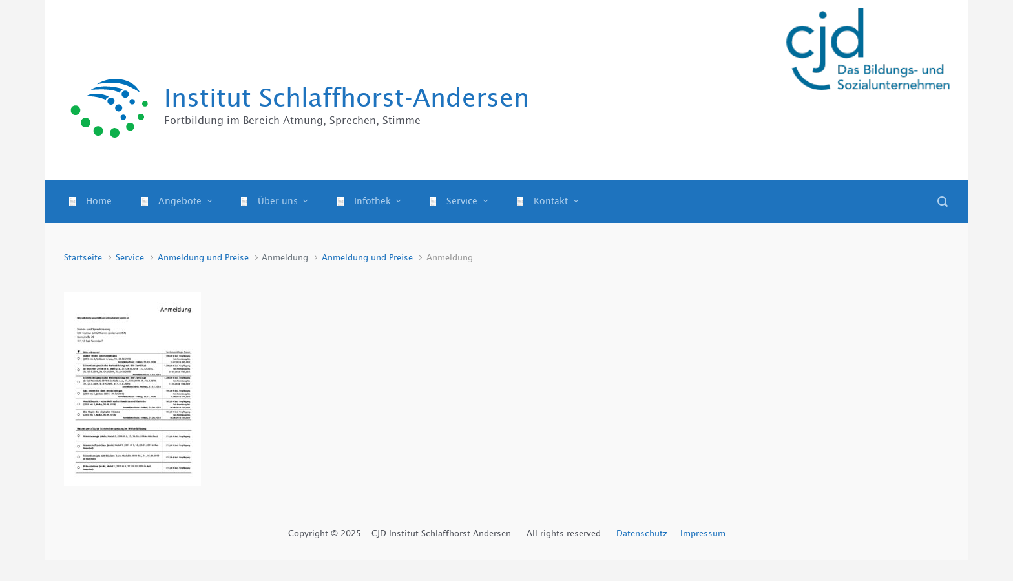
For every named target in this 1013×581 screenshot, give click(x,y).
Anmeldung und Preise (203, 257)
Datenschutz (643, 533)
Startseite (83, 257)
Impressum (703, 533)
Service (130, 257)
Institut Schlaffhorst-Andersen (346, 97)
